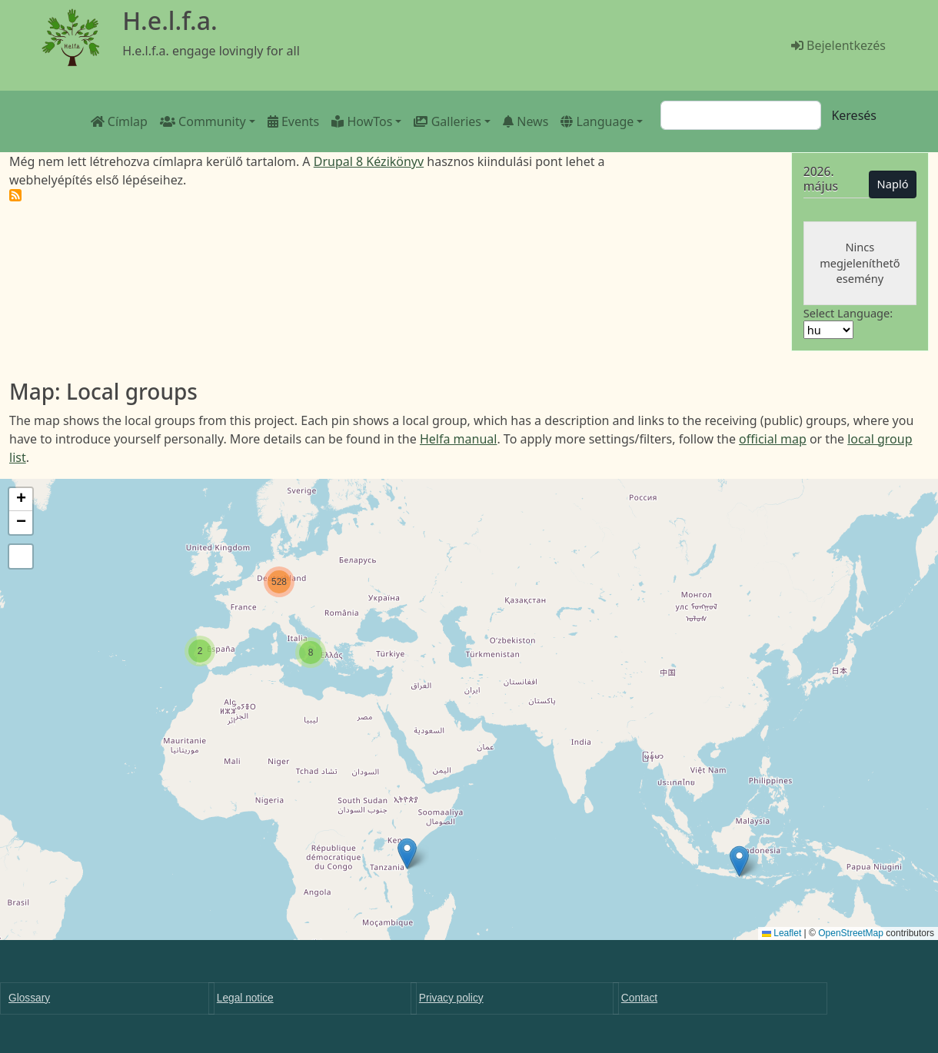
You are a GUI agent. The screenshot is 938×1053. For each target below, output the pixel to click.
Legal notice (245, 998)
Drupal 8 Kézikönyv (369, 161)
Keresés (853, 115)
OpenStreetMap (850, 933)
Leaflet (781, 933)
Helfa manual (458, 438)
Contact (639, 998)
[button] (739, 861)
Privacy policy (451, 998)
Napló (893, 183)
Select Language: (848, 313)
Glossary (29, 998)
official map (773, 438)
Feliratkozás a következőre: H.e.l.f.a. (15, 195)
